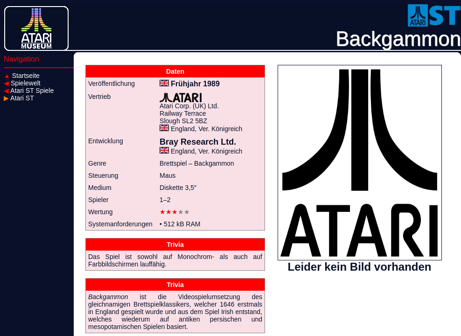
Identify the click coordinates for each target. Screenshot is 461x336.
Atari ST (19, 98)
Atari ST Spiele (29, 90)
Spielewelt (22, 83)
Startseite (22, 75)
